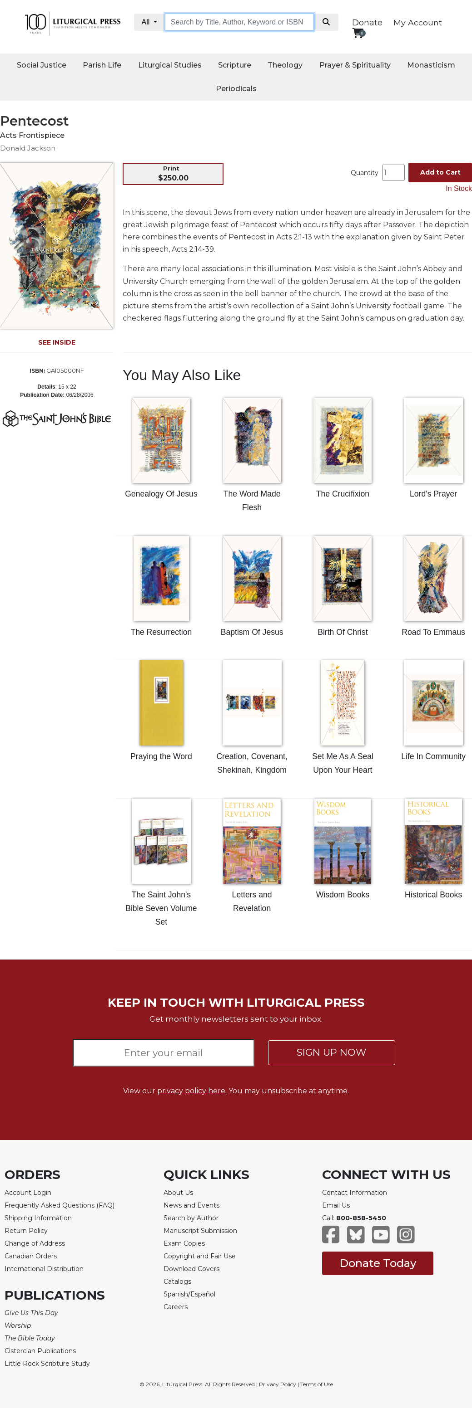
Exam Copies (184, 1243)
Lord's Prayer (433, 493)
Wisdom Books (342, 894)
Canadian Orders (31, 1256)
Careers (176, 1307)
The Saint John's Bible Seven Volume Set (161, 908)
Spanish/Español (189, 1294)
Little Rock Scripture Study (47, 1363)
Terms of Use (316, 1384)
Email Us (336, 1205)
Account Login (28, 1193)
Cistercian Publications (40, 1351)
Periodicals (236, 88)
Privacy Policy (277, 1384)
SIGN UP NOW (331, 1052)
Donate (367, 23)
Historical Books (433, 894)
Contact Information (354, 1193)
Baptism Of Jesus (252, 632)
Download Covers (191, 1269)
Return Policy (26, 1231)
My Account (417, 22)
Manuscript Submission (200, 1231)
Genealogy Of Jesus (161, 493)
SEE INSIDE (56, 342)
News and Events (191, 1205)
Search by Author (191, 1218)
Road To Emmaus (433, 632)
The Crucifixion (342, 493)
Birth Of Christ (343, 632)
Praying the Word (161, 756)
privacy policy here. (192, 1090)
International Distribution (44, 1269)
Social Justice (41, 65)
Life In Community (433, 756)
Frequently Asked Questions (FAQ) (59, 1205)
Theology (285, 65)
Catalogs (177, 1281)
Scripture (234, 65)
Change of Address (35, 1243)
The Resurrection (161, 632)
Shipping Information (38, 1218)
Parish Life (102, 65)
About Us (178, 1193)
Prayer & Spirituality (355, 65)
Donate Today (377, 1263)
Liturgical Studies (170, 65)
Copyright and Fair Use (200, 1256)
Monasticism (431, 65)
